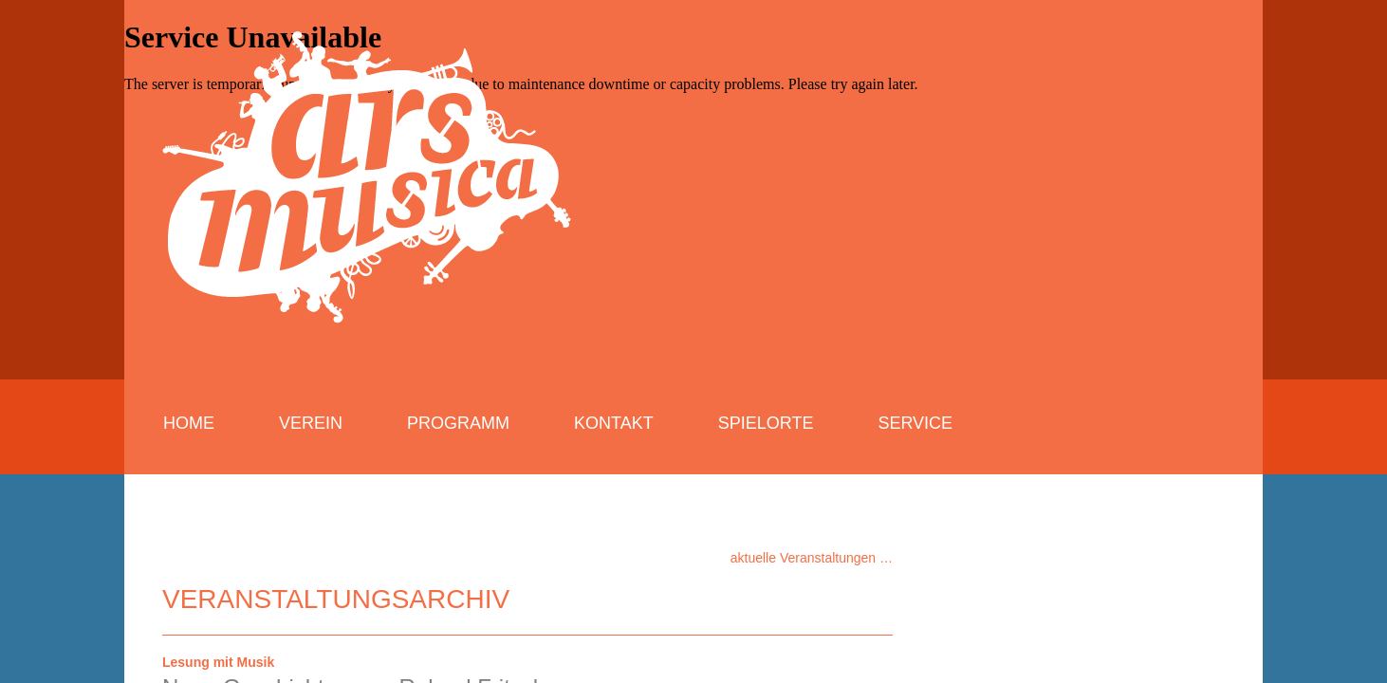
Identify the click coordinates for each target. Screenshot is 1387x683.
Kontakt (614, 423)
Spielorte (766, 423)
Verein (310, 423)
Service (915, 423)
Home (188, 423)
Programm (458, 423)
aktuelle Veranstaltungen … (811, 557)
